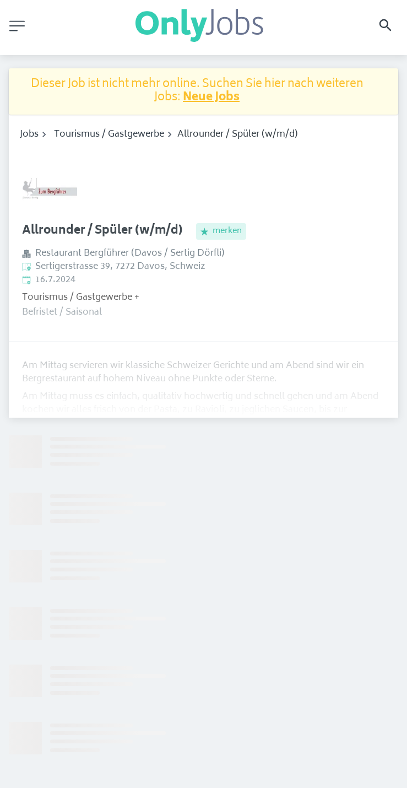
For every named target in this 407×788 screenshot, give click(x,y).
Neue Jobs (211, 97)
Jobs (29, 134)
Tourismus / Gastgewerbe (109, 134)
